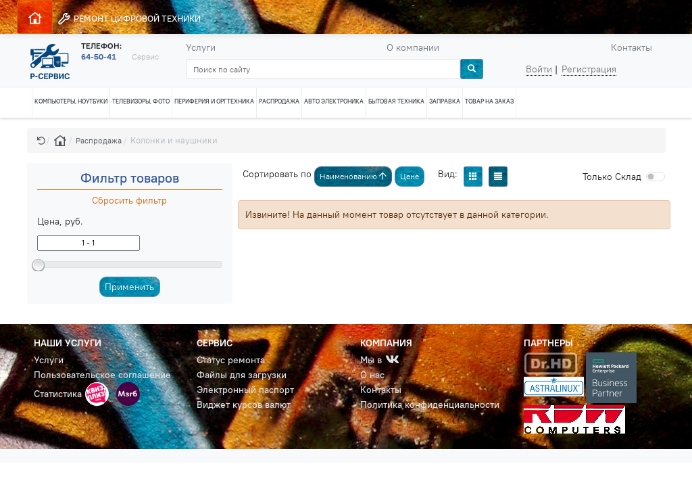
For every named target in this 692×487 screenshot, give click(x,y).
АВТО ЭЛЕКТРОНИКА (334, 101)
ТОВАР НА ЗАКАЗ (489, 101)
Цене (409, 176)
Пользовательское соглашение (102, 375)
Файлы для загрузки (242, 375)
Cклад (612, 176)
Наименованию (353, 176)
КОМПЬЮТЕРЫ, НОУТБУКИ (70, 101)
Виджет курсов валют (244, 404)
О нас (372, 375)
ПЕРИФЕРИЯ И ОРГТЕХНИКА (214, 101)
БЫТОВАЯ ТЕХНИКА (396, 101)
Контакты (631, 47)
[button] (41, 140)
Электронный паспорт (245, 390)
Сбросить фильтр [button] (129, 200)
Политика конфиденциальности (429, 404)
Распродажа (99, 140)
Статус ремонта (231, 360)
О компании (413, 47)
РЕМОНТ (129, 18)
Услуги (201, 47)
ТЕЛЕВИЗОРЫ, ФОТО (141, 101)
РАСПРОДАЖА (279, 101)
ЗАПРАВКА (444, 101)
